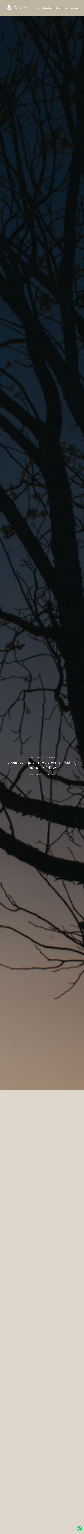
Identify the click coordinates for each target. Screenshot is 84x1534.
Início (36, 8)
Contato (74, 8)
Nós (65, 8)
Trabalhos (47, 8)
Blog (58, 8)
